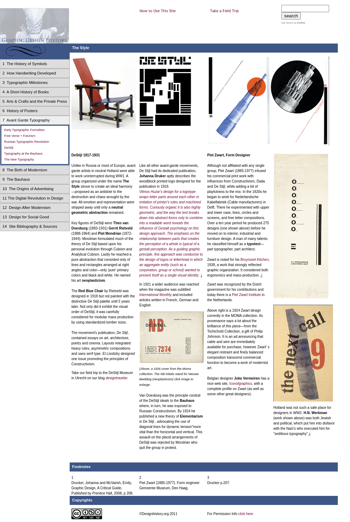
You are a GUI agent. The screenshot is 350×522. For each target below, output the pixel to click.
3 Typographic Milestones (25, 82)
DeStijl (8, 147)
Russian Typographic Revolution (26, 141)
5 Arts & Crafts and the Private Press (34, 101)
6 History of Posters (20, 111)
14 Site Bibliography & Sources (29, 226)
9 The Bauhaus (16, 179)
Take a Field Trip (224, 11)
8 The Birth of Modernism (24, 170)
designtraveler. (117, 378)
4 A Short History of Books (25, 92)
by (299, 23)
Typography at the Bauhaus (23, 153)
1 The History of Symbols (24, 64)
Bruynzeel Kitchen (255, 260)
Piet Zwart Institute (246, 295)
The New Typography (19, 159)
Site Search (287, 23)
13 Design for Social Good (25, 217)
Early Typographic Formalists (24, 130)
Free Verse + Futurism (19, 136)
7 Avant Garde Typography (26, 120)
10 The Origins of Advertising (28, 189)
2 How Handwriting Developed (29, 73)
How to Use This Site (158, 11)
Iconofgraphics (240, 383)
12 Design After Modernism (26, 207)
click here (245, 514)
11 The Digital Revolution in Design (32, 198)
